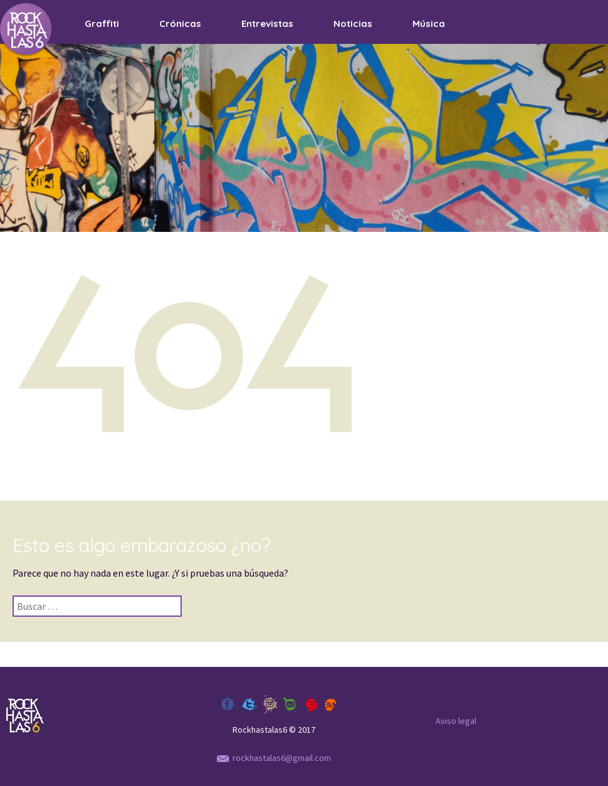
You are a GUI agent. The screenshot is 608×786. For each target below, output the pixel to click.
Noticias (352, 23)
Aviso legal (456, 720)
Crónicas (180, 23)
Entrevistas (267, 23)
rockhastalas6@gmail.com (274, 757)
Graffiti (102, 23)
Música (428, 23)
